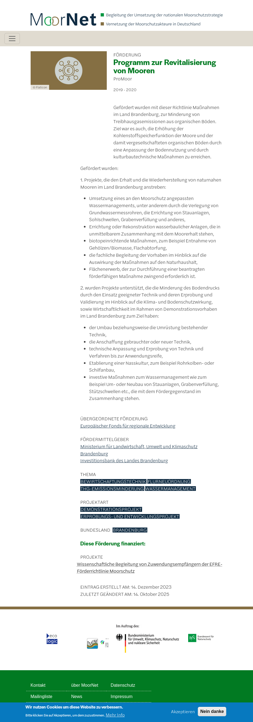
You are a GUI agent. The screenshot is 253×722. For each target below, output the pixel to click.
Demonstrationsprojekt (111, 509)
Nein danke (212, 713)
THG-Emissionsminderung (112, 488)
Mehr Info (115, 716)
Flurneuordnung (169, 481)
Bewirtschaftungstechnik (113, 481)
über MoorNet (84, 685)
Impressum (121, 696)
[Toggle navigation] (12, 38)
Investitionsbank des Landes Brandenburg (124, 460)
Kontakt (38, 685)
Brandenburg (130, 530)
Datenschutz (123, 685)
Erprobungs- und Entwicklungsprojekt (130, 516)
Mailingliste (41, 696)
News (76, 696)
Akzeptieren (183, 713)
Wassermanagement (170, 488)
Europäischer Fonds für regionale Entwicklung (127, 425)
